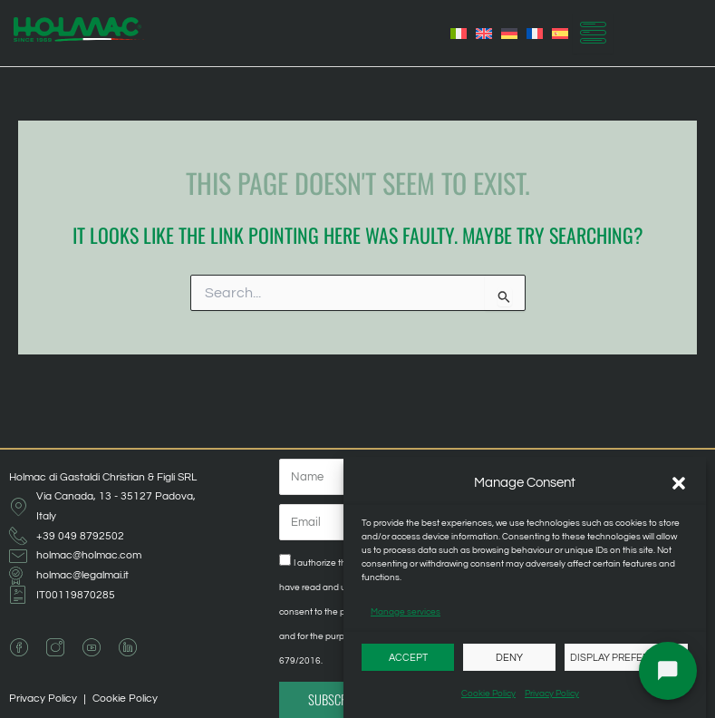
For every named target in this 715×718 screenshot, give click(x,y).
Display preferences (626, 658)
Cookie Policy (488, 693)
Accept (408, 658)
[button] (679, 483)
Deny (509, 658)
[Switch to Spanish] (560, 34)
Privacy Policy (552, 693)
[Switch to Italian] (458, 34)
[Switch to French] (534, 34)
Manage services (405, 611)
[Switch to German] (509, 34)
